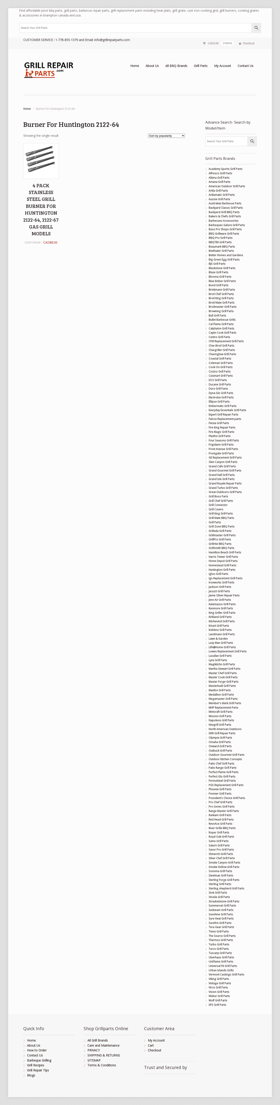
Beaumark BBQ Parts (222, 246)
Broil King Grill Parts (221, 298)
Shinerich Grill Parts (221, 854)
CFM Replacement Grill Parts (226, 341)
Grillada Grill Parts (220, 531)
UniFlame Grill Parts (221, 961)
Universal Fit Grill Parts (223, 966)
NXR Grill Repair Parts (222, 733)
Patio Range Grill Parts (223, 768)
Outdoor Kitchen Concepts (225, 759)
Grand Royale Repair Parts (225, 483)
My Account (222, 66)
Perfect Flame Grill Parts (223, 772)
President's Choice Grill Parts (227, 798)
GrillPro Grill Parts (220, 539)
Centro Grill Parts (219, 337)
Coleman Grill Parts (221, 363)
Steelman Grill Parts (221, 875)
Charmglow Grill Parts (222, 354)
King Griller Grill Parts (222, 613)
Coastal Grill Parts (220, 358)
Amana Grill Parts (219, 182)
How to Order (37, 1050)
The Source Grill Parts (222, 936)
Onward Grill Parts (220, 746)
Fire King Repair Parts (222, 427)
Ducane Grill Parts (220, 384)
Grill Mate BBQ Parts (221, 518)
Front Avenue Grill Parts (223, 449)
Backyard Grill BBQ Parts (224, 212)
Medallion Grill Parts (221, 694)
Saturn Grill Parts (219, 845)
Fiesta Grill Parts (219, 423)
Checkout (248, 43)
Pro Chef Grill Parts (220, 802)
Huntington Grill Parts (222, 570)
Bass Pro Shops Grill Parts (225, 229)
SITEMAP (94, 1060)
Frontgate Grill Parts (221, 453)
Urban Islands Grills (221, 970)
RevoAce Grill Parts (220, 824)
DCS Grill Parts (218, 380)
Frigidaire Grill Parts (221, 444)
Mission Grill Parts (220, 716)
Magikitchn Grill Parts (222, 664)
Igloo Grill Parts (218, 574)
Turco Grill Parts (219, 949)
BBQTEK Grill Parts (220, 242)
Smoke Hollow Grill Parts (224, 867)
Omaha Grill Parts (220, 742)
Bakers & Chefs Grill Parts (225, 216)
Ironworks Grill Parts (221, 582)
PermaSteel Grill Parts (222, 781)
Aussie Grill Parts (219, 199)
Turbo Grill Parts (219, 944)
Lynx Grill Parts (218, 660)
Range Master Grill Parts (224, 811)
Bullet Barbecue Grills (222, 320)
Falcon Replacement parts (225, 419)
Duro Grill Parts (218, 389)
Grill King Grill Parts (221, 513)
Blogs (31, 1075)
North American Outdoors (225, 729)
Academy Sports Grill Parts (225, 169)
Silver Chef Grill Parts (222, 858)
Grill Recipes (35, 1065)
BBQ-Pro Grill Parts (221, 238)
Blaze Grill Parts (218, 272)
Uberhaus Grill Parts (221, 957)
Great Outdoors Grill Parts (225, 492)
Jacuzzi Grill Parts (219, 591)
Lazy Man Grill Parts (221, 643)
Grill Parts (201, 66)
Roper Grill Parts (219, 832)
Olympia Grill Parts (220, 738)
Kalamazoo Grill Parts (222, 604)
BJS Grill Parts (217, 264)
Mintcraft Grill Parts (221, 712)
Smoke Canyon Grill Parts (224, 862)
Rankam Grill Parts (220, 815)
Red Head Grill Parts (221, 819)
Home (134, 66)
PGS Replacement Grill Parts (226, 785)
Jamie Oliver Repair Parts (224, 595)
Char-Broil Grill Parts (221, 345)
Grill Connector (218, 505)
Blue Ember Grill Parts (222, 281)
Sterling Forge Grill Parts (224, 880)
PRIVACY (93, 1050)
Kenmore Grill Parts (221, 608)
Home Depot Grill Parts (223, 561)
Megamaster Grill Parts (223, 699)
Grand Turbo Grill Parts (223, 488)
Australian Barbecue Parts (225, 203)
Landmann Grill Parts (222, 634)
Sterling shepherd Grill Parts (226, 888)
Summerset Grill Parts (222, 905)
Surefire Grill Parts (220, 923)
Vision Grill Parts (219, 992)
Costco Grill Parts (220, 371)
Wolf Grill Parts (218, 1000)
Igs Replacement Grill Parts (225, 578)
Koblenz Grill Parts (220, 630)
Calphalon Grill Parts (221, 328)
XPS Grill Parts (217, 1005)
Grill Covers (216, 509)
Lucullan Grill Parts (220, 656)
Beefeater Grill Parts (221, 251)
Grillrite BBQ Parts (220, 544)
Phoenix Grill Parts (220, 789)
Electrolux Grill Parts (221, 397)
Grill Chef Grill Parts (221, 501)
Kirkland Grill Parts (220, 617)
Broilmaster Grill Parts (223, 307)
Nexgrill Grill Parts (220, 725)
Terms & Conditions (101, 1065)
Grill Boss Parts (218, 496)
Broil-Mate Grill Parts (222, 302)
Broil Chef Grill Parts (221, 294)
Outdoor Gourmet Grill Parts (226, 755)
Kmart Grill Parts (219, 626)
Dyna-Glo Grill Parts (221, 393)
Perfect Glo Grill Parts (222, 776)
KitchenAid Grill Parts (222, 621)
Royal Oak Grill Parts (221, 837)
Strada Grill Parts (219, 897)
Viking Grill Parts (219, 979)
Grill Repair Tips (38, 1070)
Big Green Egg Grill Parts (224, 259)
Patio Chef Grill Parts (221, 763)
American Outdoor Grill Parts (227, 186)
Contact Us (245, 66)
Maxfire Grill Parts (220, 690)
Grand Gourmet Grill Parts (225, 470)
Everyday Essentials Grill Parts (227, 410)
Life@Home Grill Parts (222, 647)
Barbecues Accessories (223, 221)
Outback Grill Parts (220, 750)
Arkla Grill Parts (218, 191)
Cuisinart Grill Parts (221, 376)
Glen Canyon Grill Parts (223, 462)
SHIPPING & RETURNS (103, 1055)
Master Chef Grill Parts (223, 673)
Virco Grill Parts (218, 987)
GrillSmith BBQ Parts (221, 548)
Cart (151, 1045)
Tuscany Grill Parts (220, 953)
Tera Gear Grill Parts (221, 927)
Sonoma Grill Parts (220, 871)
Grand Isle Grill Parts (222, 479)
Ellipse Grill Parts (219, 401)
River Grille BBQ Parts (222, 828)
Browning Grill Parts (221, 311)
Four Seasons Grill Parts (224, 440)
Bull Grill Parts (217, 315)
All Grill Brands (97, 1040)
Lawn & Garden (218, 639)
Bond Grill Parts (218, 285)
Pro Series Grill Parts (222, 806)
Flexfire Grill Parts (220, 436)
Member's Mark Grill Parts (225, 703)
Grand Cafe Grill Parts (222, 466)
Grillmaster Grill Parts (222, 535)
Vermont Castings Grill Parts (226, 974)
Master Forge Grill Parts (223, 682)
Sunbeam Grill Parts (221, 910)
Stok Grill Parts (218, 892)
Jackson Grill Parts (220, 587)
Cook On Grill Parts (221, 367)
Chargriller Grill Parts (222, 350)
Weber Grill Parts (219, 996)
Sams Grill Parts (219, 841)
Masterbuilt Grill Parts (222, 686)
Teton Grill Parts (219, 931)
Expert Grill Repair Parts (223, 414)
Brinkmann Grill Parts (222, 290)
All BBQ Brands (176, 66)
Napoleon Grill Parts (221, 720)
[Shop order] (166, 136)
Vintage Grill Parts (220, 983)
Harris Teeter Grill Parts (223, 557)
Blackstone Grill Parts (222, 268)
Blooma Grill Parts (220, 277)
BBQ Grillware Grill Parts (224, 234)
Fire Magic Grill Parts (221, 432)
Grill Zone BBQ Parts (222, 526)
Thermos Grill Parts (221, 940)
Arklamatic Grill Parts (222, 195)
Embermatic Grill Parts (223, 406)
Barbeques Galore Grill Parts (227, 225)
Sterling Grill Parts (220, 884)
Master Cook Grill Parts (223, 677)
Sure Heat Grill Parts (221, 918)
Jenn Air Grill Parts (220, 600)
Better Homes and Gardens (226, 255)
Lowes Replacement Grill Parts (228, 651)
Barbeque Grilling (39, 1060)
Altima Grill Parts (219, 178)
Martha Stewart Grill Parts (224, 669)
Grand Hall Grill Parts (222, 475)
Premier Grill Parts (220, 793)
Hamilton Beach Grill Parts (225, 552)
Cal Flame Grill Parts (221, 324)
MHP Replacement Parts (223, 707)
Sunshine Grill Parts (221, 914)
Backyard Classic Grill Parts (226, 208)
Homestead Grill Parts (222, 565)
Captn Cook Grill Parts (222, 333)
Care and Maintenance (103, 1045)
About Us (152, 66)
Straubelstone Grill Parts (224, 901)
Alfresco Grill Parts (220, 173)
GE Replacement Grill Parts (225, 457)
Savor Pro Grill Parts (221, 849)
